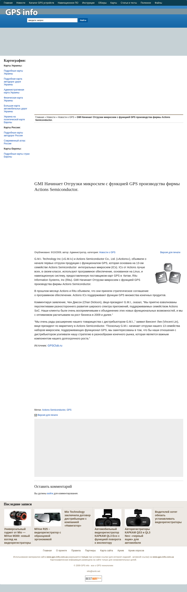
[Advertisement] (138, 29)
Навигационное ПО (68, 3)
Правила (76, 550)
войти (50, 493)
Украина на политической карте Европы (14, 119)
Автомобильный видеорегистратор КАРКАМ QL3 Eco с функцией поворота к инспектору (108, 535)
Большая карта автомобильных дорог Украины (15, 108)
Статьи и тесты (129, 3)
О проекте (61, 550)
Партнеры (90, 550)
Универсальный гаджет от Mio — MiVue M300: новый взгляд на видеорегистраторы (17, 535)
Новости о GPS (66, 117)
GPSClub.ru (55, 345)
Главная (8, 3)
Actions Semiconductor (53, 410)
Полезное (146, 3)
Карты (113, 3)
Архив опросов (136, 550)
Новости (20, 3)
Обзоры (102, 3)
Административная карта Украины (14, 91)
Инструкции (88, 3)
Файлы (158, 3)
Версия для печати (170, 252)
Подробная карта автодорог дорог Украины (13, 82)
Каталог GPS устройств (41, 3)
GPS (69, 410)
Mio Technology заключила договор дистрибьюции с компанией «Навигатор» (77, 518)
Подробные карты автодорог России (13, 134)
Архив (120, 550)
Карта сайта (106, 550)
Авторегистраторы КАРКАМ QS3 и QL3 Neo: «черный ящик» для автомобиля (137, 535)
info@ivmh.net (93, 571)
